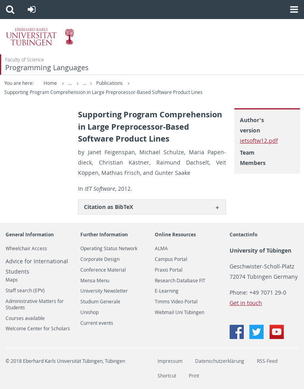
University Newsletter (104, 291)
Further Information (104, 234)
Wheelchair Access (26, 248)
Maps (12, 280)
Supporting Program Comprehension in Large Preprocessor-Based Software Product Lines (103, 92)
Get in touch (246, 303)
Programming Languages (47, 67)
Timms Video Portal (176, 302)
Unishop (89, 312)
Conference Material (103, 270)
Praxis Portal (168, 270)
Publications (108, 83)
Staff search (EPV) (25, 290)
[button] (10, 9)
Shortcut (167, 375)
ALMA (161, 248)
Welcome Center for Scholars (38, 329)
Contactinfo (243, 234)
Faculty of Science (24, 59)
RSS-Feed (267, 361)
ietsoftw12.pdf (259, 140)
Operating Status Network (108, 248)
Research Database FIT (180, 281)
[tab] (152, 206)
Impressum (170, 361)
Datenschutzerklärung (219, 361)
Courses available (25, 318)
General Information (30, 234)
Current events (96, 323)
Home (50, 83)
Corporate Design (100, 259)
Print (194, 375)
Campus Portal (171, 259)
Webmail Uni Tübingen (179, 312)
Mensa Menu (94, 281)
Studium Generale (100, 302)
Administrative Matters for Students (35, 304)
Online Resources (175, 234)
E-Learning (167, 291)
